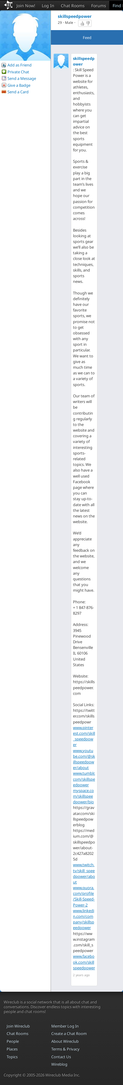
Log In (48, 5)
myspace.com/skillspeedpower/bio (83, 796)
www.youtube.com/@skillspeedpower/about (84, 759)
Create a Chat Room (69, 1033)
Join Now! (25, 5)
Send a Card (18, 91)
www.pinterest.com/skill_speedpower (84, 736)
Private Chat (18, 72)
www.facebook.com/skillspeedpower (84, 962)
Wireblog (59, 1064)
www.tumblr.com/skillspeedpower (84, 779)
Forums (98, 5)
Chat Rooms (73, 5)
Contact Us (61, 1056)
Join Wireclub (18, 1026)
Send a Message (21, 78)
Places (12, 1049)
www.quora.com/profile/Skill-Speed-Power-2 (84, 896)
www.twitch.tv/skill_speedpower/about (84, 873)
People (13, 1041)
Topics (12, 1056)
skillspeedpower (83, 61)
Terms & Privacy (65, 1049)
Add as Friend (19, 65)
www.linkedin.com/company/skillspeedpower (83, 919)
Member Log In (65, 1026)
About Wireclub (65, 1041)
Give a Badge (18, 85)
